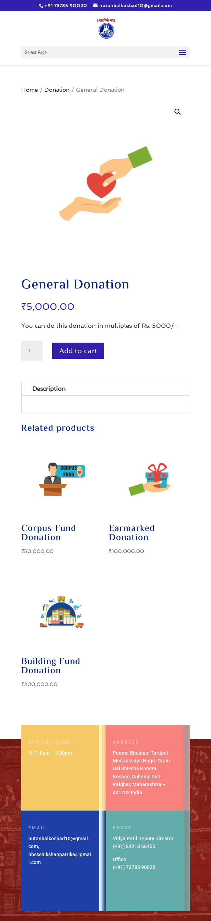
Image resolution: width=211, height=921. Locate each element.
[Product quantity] (32, 351)
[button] (177, 111)
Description (49, 388)
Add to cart (78, 351)
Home (29, 89)
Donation (57, 89)
